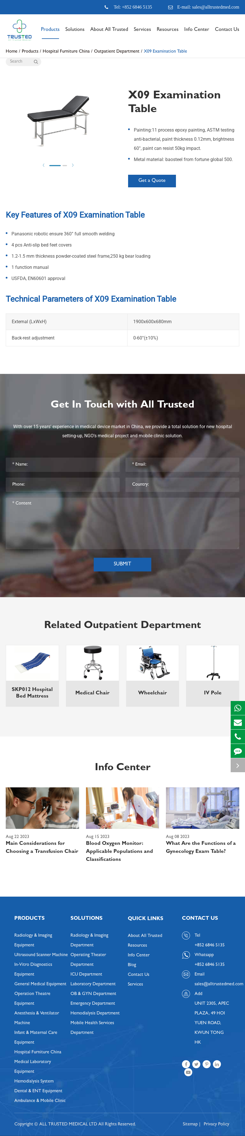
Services (142, 33)
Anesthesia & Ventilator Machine (36, 1018)
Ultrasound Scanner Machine (41, 955)
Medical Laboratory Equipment (32, 1067)
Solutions (75, 33)
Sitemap (190, 1124)
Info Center (196, 33)
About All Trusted (109, 33)
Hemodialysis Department (95, 1013)
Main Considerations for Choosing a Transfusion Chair (42, 848)
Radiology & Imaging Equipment (33, 941)
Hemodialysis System (34, 1081)
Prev (43, 165)
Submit (122, 564)
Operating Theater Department (88, 960)
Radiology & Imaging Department (89, 941)
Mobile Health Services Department (92, 1028)
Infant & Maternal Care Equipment (35, 1038)
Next (73, 165)
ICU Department (86, 974)
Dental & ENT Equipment (38, 1091)
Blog (132, 965)
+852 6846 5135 (210, 965)
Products (50, 33)
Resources (168, 33)
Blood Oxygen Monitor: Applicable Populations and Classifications (119, 852)
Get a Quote (152, 181)
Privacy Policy (216, 1124)
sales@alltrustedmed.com (213, 984)
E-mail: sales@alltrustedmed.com (203, 7)
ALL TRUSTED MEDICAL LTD (68, 1124)
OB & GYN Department (93, 994)
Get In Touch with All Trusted (122, 405)
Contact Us (227, 33)
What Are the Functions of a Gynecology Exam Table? (201, 848)
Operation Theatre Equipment (32, 999)
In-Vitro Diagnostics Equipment (33, 970)
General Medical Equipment (40, 984)
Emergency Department (92, 1004)
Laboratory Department (93, 984)
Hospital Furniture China (37, 1052)
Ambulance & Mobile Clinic (40, 1101)
